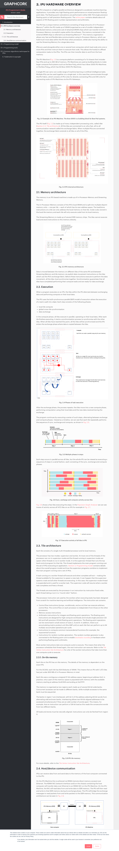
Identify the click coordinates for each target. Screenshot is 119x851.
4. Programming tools (9, 48)
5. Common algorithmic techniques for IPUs (15, 52)
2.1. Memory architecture (12, 29)
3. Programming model (10, 44)
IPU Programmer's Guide (15, 10)
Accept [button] (88, 846)
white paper (80, 17)
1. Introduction (7, 22)
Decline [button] (97, 846)
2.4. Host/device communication (15, 40)
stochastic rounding (83, 637)
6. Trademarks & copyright (11, 57)
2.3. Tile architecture (10, 37)
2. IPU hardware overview (10, 26)
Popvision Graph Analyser (87, 505)
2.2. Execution (8, 33)
